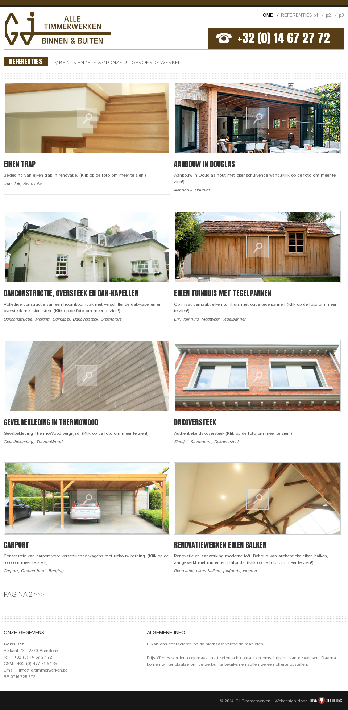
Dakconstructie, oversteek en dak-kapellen (71, 293)
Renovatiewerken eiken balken (220, 544)
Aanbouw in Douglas (204, 164)
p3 (341, 15)
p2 (331, 15)
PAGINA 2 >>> (24, 594)
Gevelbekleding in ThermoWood (51, 422)
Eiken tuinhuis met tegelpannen (222, 293)
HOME (269, 15)
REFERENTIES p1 (302, 15)
